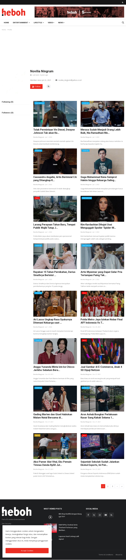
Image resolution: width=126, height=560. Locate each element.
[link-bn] (79, 12)
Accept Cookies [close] (27, 550)
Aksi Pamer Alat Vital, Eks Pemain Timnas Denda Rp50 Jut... (52, 463)
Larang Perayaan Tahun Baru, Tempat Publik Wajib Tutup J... (54, 226)
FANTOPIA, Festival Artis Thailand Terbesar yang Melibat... (68, 528)
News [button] (61, 22)
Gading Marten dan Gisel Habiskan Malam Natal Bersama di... (52, 416)
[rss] (111, 515)
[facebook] (88, 515)
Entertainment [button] (21, 22)
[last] (121, 486)
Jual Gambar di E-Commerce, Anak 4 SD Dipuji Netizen (101, 368)
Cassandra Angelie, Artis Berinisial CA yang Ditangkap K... (55, 179)
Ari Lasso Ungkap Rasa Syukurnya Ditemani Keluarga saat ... (52, 321)
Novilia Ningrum (38, 137)
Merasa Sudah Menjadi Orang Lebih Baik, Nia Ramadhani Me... (100, 131)
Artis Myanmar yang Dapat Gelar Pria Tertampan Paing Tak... (101, 273)
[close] (49, 527)
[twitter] (94, 515)
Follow (36, 86)
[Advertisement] (63, 50)
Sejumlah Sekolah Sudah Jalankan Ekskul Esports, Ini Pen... (100, 463)
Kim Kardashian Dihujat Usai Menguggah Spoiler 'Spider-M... (98, 226)
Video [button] (51, 22)
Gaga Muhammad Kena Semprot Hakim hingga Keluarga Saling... (99, 179)
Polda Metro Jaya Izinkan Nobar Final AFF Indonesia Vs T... (102, 321)
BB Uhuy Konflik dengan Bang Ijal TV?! (70, 515)
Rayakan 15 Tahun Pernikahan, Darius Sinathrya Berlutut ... (54, 273)
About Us (119, 555)
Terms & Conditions (106, 555)
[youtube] (105, 515)
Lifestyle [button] (39, 22)
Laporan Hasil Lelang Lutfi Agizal (69, 538)
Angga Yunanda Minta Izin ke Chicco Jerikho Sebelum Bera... (53, 368)
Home (6, 22)
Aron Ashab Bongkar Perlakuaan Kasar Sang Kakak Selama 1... (99, 416)
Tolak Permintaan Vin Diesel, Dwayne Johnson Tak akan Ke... (54, 131)
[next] (116, 486)
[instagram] (99, 515)
